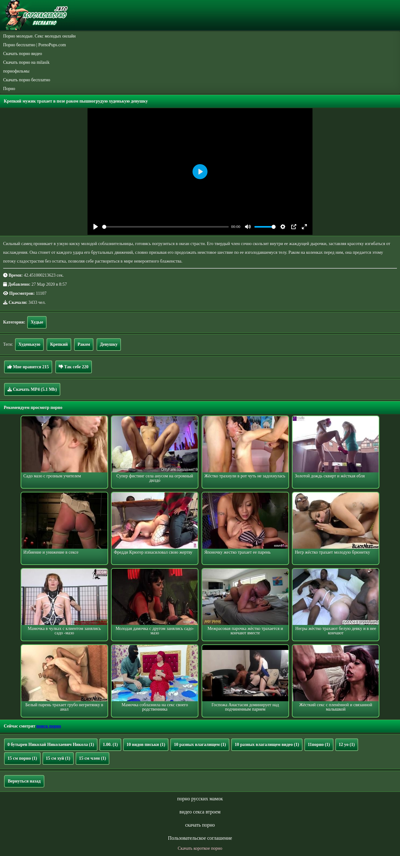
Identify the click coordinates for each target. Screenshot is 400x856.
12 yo (347, 744)
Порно (9, 88)
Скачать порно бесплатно (26, 80)
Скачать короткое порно (200, 848)
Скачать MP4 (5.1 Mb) (32, 389)
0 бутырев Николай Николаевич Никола (51, 744)
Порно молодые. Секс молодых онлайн (39, 36)
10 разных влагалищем (200, 744)
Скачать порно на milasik (26, 62)
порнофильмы (16, 71)
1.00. (110, 744)
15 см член (92, 758)
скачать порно (200, 825)
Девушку (109, 344)
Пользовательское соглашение (200, 838)
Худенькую (29, 344)
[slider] (165, 227)
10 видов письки (146, 744)
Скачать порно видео (22, 53)
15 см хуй (58, 758)
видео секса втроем (199, 811)
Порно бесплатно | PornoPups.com (34, 45)
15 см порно (22, 758)
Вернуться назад (24, 781)
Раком (84, 344)
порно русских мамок (200, 798)
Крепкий (59, 344)
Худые (37, 322)
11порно (319, 744)
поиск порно (48, 726)
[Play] (96, 227)
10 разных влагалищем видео (267, 744)
